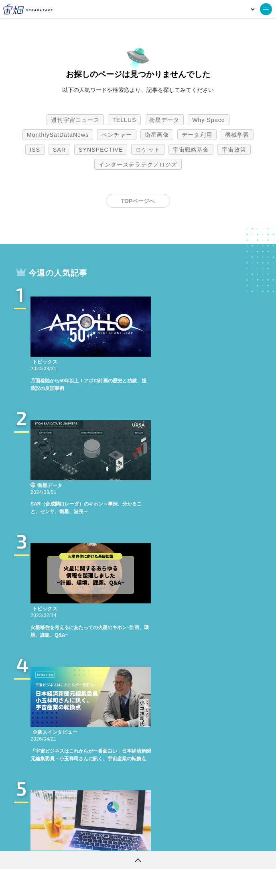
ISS (35, 149)
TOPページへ (138, 201)
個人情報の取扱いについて (114, 839)
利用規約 (71, 839)
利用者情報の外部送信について (180, 839)
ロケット (148, 149)
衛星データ (164, 120)
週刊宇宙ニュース (75, 120)
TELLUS (124, 120)
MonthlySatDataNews (58, 135)
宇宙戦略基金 (191, 149)
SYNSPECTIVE (101, 149)
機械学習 (237, 135)
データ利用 (197, 135)
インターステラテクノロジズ (138, 164)
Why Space (208, 120)
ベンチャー (116, 135)
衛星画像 (157, 135)
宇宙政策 (234, 149)
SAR (59, 149)
